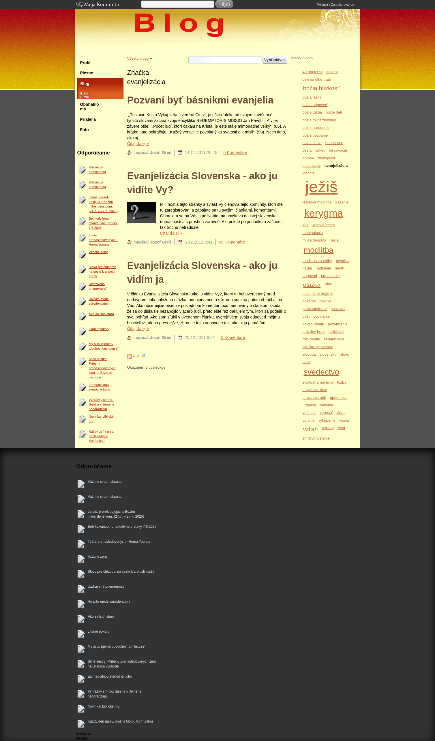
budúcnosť (334, 143)
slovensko (328, 354)
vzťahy (327, 428)
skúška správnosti (317, 347)
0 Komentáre (235, 152)
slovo (344, 354)
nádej (307, 268)
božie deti (334, 112)
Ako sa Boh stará (101, 314)
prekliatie (336, 331)
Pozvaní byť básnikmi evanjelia (200, 100)
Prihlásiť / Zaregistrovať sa (335, 4)
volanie (308, 420)
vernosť (326, 412)
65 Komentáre (232, 242)
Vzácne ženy (98, 252)
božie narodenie (315, 127)
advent (332, 72)
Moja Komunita (108, 5)
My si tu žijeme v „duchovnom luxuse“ (104, 346)
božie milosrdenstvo (319, 120)
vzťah (310, 429)
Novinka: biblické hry (101, 419)
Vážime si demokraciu (97, 169)
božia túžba (312, 112)
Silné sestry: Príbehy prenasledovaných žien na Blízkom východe (102, 368)
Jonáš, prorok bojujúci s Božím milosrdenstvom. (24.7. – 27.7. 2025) (103, 204)
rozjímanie (311, 339)
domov (308, 158)
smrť (306, 362)
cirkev (320, 150)
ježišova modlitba (316, 202)
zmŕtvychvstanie (316, 438)
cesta (307, 150)
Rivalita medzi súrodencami (99, 301)
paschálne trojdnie (317, 293)
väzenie (326, 405)
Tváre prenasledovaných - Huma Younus (103, 239)
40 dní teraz (312, 72)
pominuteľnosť (314, 309)
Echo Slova (81, 95)
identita (308, 173)
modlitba (318, 250)
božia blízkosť (321, 88)
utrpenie (309, 405)
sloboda (309, 354)
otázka (311, 284)
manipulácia (312, 233)
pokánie (309, 301)
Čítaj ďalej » (138, 143)
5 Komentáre (233, 337)
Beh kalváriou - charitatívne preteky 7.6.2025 (103, 223)
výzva (344, 420)
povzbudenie (313, 324)
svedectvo (321, 371)
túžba (341, 382)
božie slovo (311, 143)
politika (325, 301)
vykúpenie (326, 420)
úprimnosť (338, 397)
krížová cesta (323, 225)
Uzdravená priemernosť (98, 286)
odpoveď (309, 276)
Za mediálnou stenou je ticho (99, 387)
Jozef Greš (220, 49)
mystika (342, 261)
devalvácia (338, 150)
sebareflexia (334, 339)
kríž (305, 225)
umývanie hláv (314, 390)
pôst (306, 316)
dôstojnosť (326, 158)
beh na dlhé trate (316, 79)
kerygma (323, 213)
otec (328, 283)
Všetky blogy (138, 58)
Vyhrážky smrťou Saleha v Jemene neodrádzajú (102, 404)
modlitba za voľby (317, 261)
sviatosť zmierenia (317, 382)
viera (340, 412)
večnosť (309, 412)
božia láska (311, 97)
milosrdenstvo (314, 240)
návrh (339, 268)
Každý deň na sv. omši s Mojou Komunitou (101, 436)
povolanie (322, 316)
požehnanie (337, 324)
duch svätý (311, 165)
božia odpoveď (314, 105)
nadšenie (323, 268)
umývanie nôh (314, 397)
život (341, 428)
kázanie (341, 202)
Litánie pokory (99, 329)
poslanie (338, 309)
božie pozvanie (315, 135)
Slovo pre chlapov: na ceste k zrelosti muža (102, 271)
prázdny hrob (313, 331)
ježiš (321, 187)
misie (334, 240)
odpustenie (330, 276)
